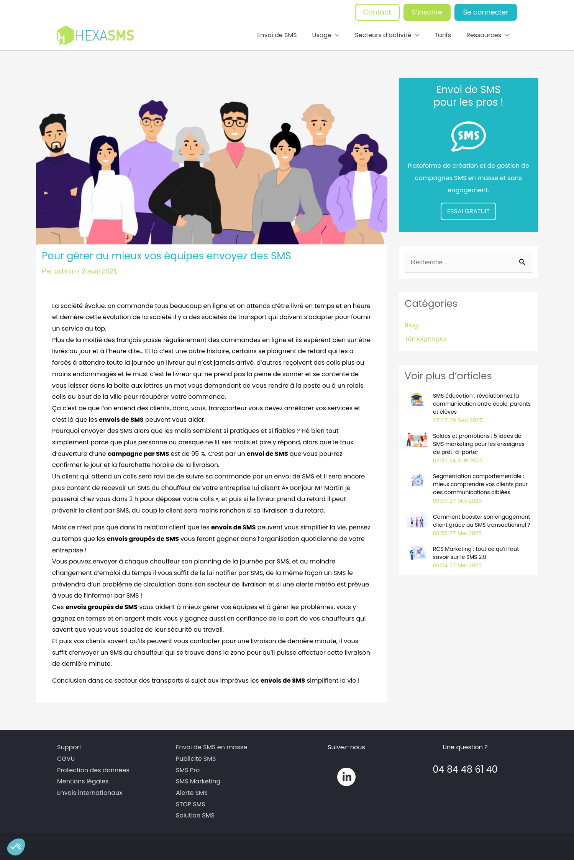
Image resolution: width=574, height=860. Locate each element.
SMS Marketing (198, 779)
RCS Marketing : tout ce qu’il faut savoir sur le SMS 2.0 (476, 551)
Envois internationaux (89, 790)
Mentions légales (83, 779)
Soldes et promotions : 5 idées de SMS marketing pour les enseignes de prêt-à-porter (479, 443)
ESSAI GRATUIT (468, 209)
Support (69, 745)
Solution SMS (195, 813)
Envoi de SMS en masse (211, 745)
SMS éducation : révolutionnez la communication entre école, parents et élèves (482, 402)
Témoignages (426, 337)
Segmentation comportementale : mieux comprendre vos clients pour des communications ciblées (480, 483)
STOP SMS (190, 802)
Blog (411, 323)
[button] (16, 847)
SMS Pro (188, 768)
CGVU (66, 756)
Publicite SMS (196, 756)
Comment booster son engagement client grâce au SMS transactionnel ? (481, 519)
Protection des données (93, 768)
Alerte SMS (192, 790)
